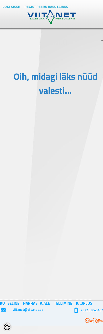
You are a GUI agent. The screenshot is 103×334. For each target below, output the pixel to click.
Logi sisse (11, 6)
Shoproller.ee (94, 320)
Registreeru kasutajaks (46, 6)
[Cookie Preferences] (7, 326)
